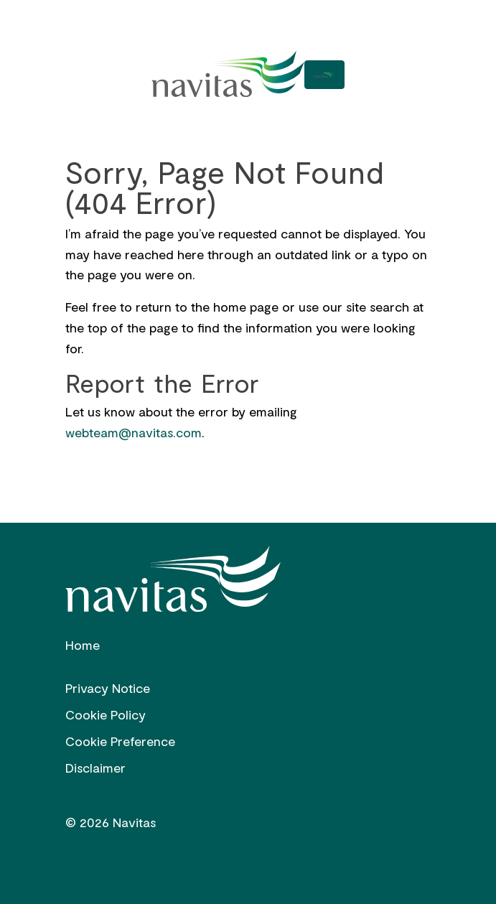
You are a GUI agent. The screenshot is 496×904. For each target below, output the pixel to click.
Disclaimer (95, 767)
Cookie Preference (120, 741)
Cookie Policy (105, 714)
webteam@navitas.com (133, 432)
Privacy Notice (107, 688)
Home (82, 645)
